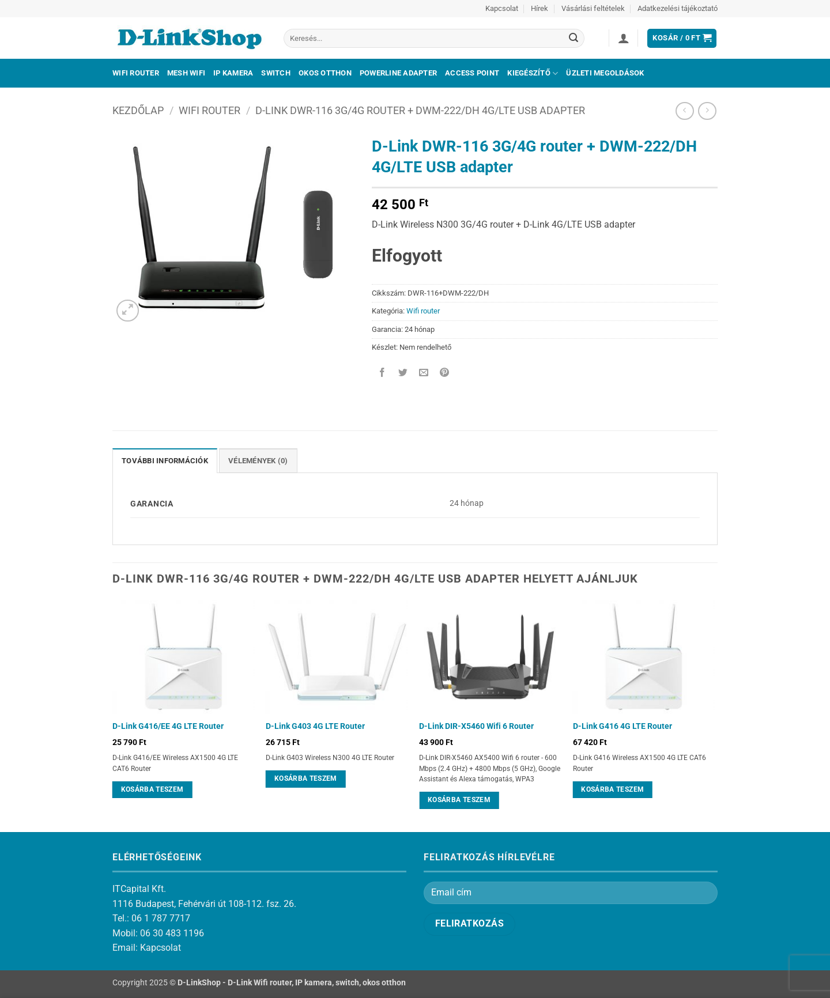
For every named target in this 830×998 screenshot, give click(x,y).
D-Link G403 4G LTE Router (315, 726)
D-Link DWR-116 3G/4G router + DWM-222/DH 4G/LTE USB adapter (420, 110)
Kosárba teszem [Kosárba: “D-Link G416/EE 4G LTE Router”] (152, 789)
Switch (275, 73)
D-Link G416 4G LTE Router (622, 726)
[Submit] (573, 38)
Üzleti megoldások (605, 73)
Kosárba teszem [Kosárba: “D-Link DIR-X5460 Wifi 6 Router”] (459, 800)
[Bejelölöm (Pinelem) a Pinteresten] (444, 373)
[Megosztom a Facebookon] (382, 373)
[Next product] (684, 111)
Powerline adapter (398, 73)
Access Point (472, 73)
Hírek (539, 8)
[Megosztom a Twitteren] (403, 373)
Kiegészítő (532, 73)
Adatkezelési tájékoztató (677, 8)
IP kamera (233, 73)
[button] (623, 38)
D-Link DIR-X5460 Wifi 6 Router (476, 726)
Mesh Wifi (186, 73)
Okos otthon (325, 73)
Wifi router (209, 110)
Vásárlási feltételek (593, 8)
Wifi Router (135, 73)
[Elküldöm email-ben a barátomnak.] (423, 373)
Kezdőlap (138, 110)
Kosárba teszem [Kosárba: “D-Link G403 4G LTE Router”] (305, 778)
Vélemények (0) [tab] (258, 460)
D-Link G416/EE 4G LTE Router (168, 726)
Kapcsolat (501, 8)
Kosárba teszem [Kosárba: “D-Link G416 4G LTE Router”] (612, 789)
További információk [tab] (165, 460)
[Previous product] (707, 111)
